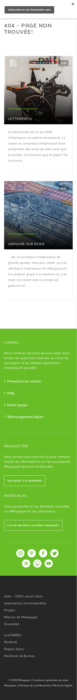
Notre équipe (17, 405)
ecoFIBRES (12, 635)
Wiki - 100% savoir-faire (23, 596)
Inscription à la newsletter (24, 480)
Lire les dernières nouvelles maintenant (33, 525)
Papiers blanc (14, 649)
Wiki (64, 63)
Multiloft (10, 642)
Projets (9, 610)
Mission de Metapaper (21, 617)
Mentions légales (63, 685)
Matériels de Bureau (19, 656)
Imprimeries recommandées (25, 603)
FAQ (10, 393)
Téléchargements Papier (25, 417)
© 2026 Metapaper (19, 680)
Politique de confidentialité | (35, 685)
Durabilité (11, 624)
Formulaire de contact (24, 381)
